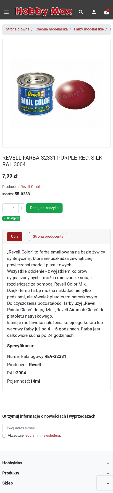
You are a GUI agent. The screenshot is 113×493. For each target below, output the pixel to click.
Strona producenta (48, 236)
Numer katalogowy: (26, 356)
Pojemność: (18, 381)
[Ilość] (13, 208)
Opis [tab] (14, 236)
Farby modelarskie (89, 29)
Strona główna (17, 29)
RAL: (11, 373)
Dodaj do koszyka (44, 208)
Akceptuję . (34, 435)
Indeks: (8, 194)
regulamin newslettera (42, 435)
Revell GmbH (31, 187)
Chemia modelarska (52, 29)
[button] (81, 12)
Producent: (11, 187)
